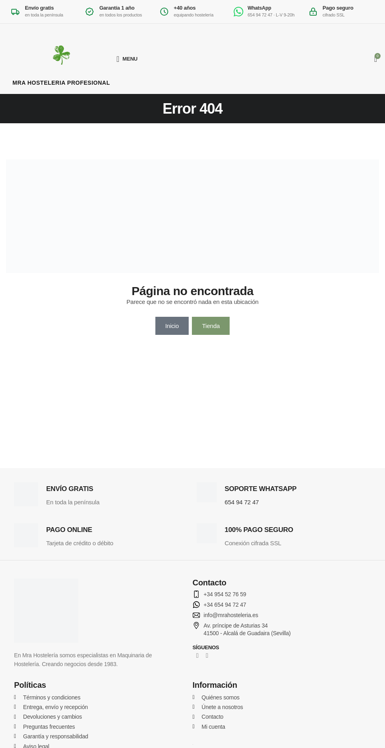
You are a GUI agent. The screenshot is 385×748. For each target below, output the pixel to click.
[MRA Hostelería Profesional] (61, 59)
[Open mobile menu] (127, 59)
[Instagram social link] (207, 656)
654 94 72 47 (242, 502)
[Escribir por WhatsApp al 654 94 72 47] (267, 11)
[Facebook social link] (197, 656)
